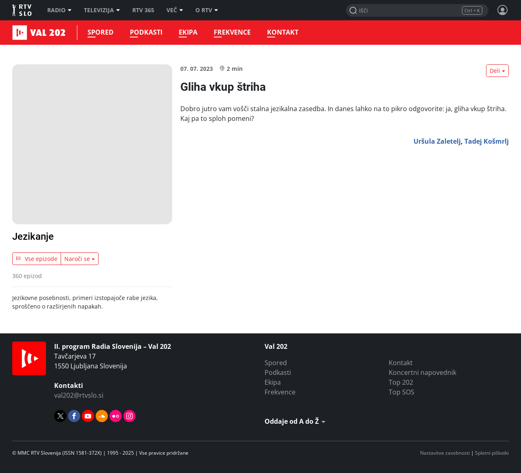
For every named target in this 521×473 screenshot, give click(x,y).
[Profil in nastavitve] (503, 10)
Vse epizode (36, 259)
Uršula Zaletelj (437, 141)
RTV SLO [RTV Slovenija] (22, 10)
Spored (101, 32)
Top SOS (401, 392)
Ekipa (188, 32)
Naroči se (77, 259)
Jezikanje (33, 236)
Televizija (102, 10)
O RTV (206, 10)
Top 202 (401, 382)
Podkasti (146, 32)
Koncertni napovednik (422, 372)
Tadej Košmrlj (486, 141)
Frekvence (232, 32)
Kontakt (282, 32)
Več (174, 10)
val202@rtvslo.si (78, 395)
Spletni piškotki (492, 452)
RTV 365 (143, 10)
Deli (495, 70)
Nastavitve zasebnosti (445, 452)
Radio (59, 10)
